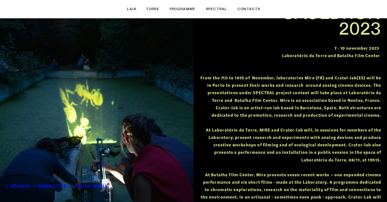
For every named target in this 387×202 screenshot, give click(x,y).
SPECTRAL (216, 9)
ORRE (159, 9)
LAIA (132, 9)
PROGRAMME (183, 9)
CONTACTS (248, 9)
